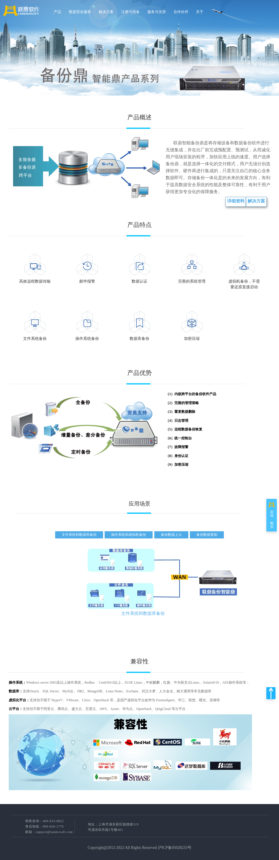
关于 (199, 12)
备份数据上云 (171, 534)
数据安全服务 (80, 12)
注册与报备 (130, 12)
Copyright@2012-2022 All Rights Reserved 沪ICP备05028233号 (139, 847)
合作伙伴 (181, 12)
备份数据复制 (206, 534)
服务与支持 (156, 12)
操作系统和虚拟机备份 (128, 534)
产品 (57, 12)
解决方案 (106, 12)
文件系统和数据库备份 (79, 534)
